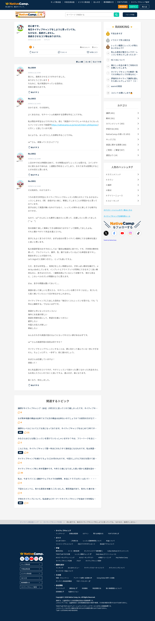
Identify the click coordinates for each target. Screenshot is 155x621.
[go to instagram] (36, 559)
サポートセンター (83, 581)
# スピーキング (112, 200)
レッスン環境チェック (83, 554)
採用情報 (60, 592)
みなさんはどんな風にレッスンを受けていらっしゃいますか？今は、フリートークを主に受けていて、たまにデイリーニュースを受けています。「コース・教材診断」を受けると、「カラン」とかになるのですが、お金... (57, 438)
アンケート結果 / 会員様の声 (83, 578)
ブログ (78, 561)
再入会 (144, 7)
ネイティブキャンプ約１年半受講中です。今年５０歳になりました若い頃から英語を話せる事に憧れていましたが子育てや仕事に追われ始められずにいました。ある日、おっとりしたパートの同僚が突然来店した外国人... (57, 468)
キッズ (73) (111, 139)
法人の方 (96, 2)
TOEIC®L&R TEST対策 (63, 554)
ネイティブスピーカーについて (94, 568)
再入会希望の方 (98, 533)
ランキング (59, 568)
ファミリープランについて (64, 544)
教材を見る (59, 551)
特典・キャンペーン (62, 578)
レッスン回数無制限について (92, 541)
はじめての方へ (61, 541)
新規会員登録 (73, 533)
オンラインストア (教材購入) (93, 551)
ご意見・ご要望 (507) (115, 149)
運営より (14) (112, 155)
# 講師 (108, 184)
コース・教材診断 (73, 551)
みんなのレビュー (73, 568)
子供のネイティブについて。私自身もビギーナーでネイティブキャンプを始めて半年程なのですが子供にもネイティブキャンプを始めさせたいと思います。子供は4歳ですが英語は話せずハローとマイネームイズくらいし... (57, 498)
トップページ (60, 533)
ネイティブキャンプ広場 (64, 561)
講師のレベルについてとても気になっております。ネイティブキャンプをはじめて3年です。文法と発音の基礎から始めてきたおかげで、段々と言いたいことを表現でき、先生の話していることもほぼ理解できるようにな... (57, 428)
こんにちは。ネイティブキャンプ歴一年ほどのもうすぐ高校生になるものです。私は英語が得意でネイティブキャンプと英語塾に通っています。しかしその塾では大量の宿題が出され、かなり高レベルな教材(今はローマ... (57, 448)
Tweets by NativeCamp (110, 240)
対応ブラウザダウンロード (86, 544)
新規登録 (123, 6)
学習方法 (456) (112, 128)
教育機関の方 (109, 2)
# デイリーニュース (114, 195)
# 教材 (108, 190)
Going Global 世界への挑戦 (105, 578)
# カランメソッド (113, 174)
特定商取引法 (97, 588)
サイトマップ (60, 588)
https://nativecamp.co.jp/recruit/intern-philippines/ (75, 124)
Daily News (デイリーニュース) (106, 554)
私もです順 (97, 62)
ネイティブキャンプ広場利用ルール (117, 216)
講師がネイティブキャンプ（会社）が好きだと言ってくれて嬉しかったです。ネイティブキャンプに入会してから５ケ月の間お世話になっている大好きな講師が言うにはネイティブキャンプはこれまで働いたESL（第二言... (58, 408)
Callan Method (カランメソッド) (117, 551)
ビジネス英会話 (84, 2)
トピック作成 (130, 15)
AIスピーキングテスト (86, 557)
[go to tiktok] (41, 559)
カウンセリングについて (117, 568)
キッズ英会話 (56, 2)
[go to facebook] (27, 559)
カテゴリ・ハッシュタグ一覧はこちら (118, 210)
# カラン (109, 179)
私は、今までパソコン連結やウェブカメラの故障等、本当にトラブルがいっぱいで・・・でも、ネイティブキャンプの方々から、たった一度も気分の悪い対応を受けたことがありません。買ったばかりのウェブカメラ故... (57, 478)
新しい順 (79, 62)
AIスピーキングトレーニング (65, 557)
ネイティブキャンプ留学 (140, 2)
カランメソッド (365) (115, 123)
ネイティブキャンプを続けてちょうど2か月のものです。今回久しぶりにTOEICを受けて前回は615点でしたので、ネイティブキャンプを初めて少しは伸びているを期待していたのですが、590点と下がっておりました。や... (57, 458)
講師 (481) (110, 113)
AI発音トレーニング (104, 557)
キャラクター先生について (64, 571)
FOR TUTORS (122, 2)
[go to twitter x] (22, 559)
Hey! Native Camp (122, 557)
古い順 (87, 62)
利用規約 (85, 588)
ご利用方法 (74, 541)
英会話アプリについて (107, 544)
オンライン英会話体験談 (64, 581)
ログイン (133, 6)
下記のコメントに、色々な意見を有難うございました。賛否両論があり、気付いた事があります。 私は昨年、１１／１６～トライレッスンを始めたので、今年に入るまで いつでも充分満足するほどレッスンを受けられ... (58, 488)
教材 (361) (110, 118)
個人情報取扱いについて (114, 588)
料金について (110, 541)
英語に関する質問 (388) (116, 144)
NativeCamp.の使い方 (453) (118, 134)
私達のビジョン (74, 592)
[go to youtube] (31, 559)
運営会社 (73, 588)
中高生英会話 (69, 2)
